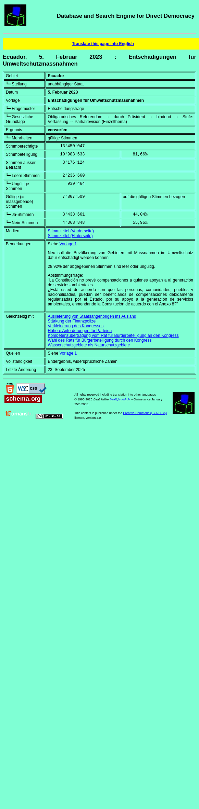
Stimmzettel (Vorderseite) (71, 231)
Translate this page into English (103, 43)
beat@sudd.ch (120, 399)
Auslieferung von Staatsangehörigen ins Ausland (92, 316)
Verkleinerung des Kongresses (75, 326)
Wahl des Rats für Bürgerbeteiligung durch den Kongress (99, 340)
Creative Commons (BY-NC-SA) (145, 413)
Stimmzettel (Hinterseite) (70, 235)
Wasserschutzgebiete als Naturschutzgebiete (89, 345)
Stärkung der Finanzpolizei (72, 321)
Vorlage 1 (68, 244)
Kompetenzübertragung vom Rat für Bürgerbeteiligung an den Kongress (113, 335)
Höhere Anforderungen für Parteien (80, 330)
